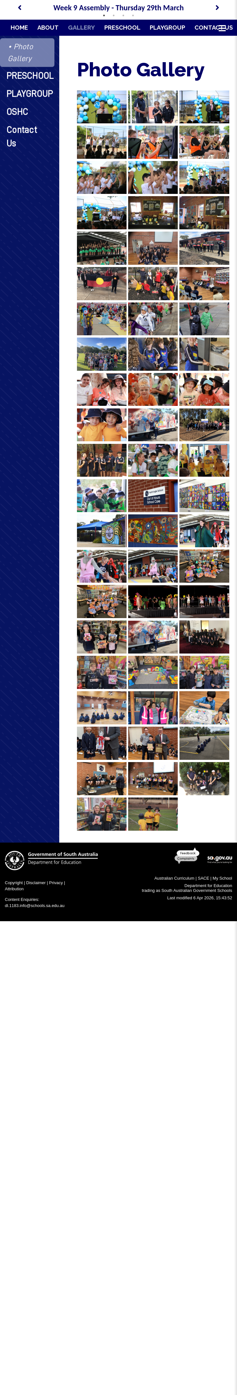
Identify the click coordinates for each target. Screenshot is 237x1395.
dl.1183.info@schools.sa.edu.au (34, 905)
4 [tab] (133, 15)
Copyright (14, 882)
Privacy (56, 882)
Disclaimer (36, 882)
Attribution (14, 888)
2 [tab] (113, 15)
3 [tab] (123, 15)
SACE (203, 878)
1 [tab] (104, 15)
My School (222, 878)
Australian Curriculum (174, 878)
